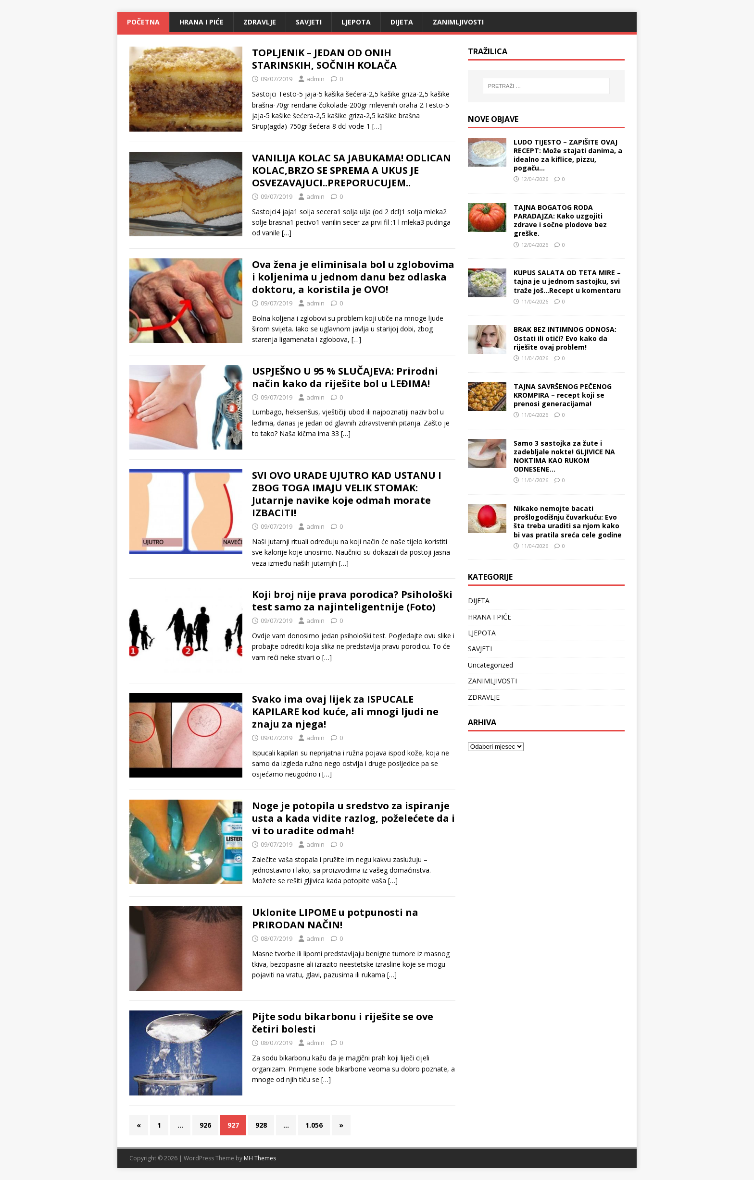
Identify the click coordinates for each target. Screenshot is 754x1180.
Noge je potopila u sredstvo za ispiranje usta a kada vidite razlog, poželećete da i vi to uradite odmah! (353, 818)
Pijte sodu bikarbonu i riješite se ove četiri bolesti (342, 1022)
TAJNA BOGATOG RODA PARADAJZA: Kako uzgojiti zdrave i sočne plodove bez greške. (560, 220)
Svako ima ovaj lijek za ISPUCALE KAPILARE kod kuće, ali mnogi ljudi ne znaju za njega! (345, 711)
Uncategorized (490, 664)
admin (315, 78)
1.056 (314, 1125)
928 (261, 1125)
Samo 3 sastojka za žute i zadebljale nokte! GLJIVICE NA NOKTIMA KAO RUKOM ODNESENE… (564, 456)
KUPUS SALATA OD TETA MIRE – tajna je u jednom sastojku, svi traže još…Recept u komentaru (567, 281)
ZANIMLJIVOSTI (458, 21)
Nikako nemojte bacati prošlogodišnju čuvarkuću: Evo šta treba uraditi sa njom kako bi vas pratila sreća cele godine (568, 521)
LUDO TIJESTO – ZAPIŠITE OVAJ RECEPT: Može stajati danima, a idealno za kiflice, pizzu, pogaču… (568, 155)
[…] (377, 126)
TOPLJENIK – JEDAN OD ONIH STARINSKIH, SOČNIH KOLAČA (324, 59)
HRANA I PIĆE (201, 21)
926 (205, 1125)
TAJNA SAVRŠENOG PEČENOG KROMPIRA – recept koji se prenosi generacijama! (563, 395)
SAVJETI (309, 21)
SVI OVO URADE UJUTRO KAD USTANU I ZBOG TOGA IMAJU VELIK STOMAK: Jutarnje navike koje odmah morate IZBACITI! (346, 494)
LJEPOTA (356, 21)
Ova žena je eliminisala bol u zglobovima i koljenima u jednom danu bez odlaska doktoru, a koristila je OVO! (353, 277)
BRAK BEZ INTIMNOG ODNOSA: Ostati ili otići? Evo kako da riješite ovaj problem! (565, 338)
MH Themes (260, 1158)
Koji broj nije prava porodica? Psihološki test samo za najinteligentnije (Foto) (352, 600)
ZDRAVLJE (259, 21)
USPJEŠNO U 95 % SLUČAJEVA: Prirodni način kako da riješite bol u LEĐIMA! (345, 377)
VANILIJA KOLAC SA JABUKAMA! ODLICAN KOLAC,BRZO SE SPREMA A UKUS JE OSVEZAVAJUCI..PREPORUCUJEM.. (351, 170)
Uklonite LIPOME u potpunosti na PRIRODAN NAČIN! (335, 918)
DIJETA (401, 21)
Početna (143, 21)
